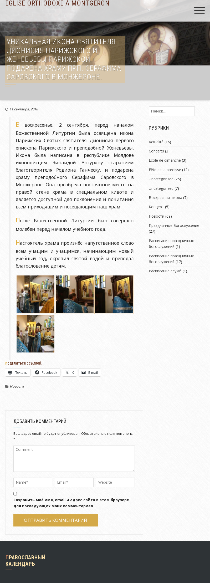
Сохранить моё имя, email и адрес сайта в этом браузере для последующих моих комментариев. (71, 502)
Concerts (156, 151)
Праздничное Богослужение (174, 225)
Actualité (156, 141)
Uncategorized (161, 178)
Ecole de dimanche (165, 160)
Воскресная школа (165, 197)
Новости (17, 386)
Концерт (156, 206)
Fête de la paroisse (165, 169)
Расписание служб (165, 270)
